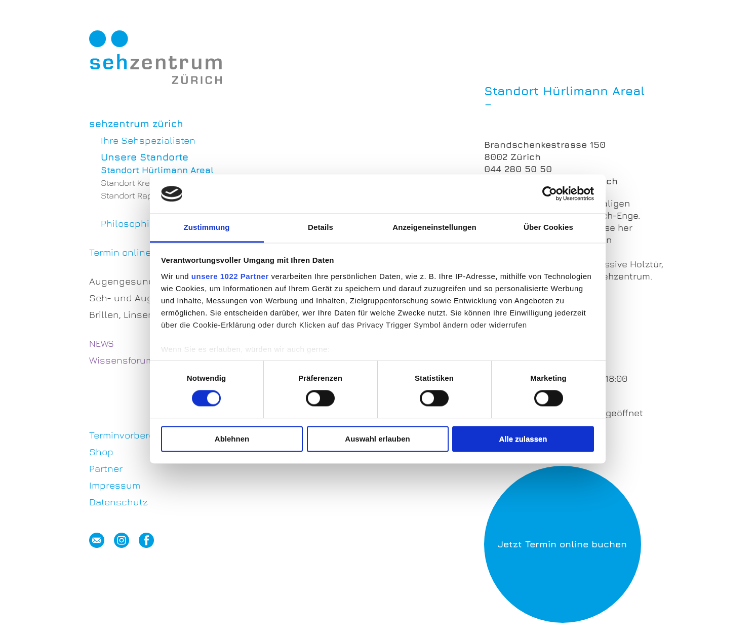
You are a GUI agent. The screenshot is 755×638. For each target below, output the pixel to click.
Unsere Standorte (144, 157)
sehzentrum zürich (136, 123)
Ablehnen (232, 438)
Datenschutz (118, 501)
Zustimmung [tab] (207, 227)
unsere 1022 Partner (230, 276)
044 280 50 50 (518, 169)
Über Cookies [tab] (548, 227)
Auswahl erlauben (377, 438)
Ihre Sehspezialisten (148, 140)
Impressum (114, 485)
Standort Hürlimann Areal (157, 170)
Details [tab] (320, 227)
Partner (106, 468)
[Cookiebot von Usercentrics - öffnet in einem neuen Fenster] (549, 194)
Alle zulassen (523, 438)
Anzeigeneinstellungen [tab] (434, 227)
